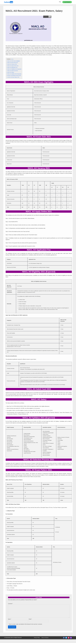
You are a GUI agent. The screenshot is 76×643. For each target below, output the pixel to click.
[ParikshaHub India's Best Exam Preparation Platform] (8, 2)
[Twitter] (66, 641)
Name (9, 622)
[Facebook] (64, 641)
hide (12, 59)
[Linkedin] (71, 641)
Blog (60, 1)
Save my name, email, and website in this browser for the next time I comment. (25, 627)
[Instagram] (68, 641)
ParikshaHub (8, 641)
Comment (10, 606)
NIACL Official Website (30, 219)
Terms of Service (44, 641)
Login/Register (67, 2)
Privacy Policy (37, 641)
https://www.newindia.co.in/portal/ (40, 95)
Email (30, 622)
